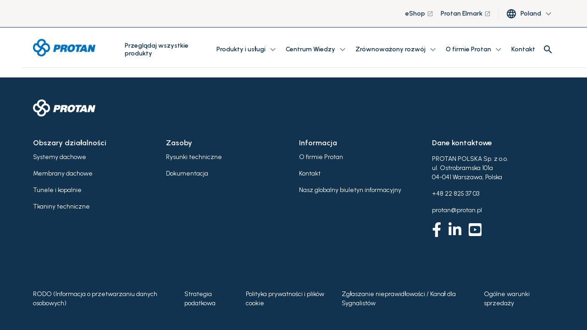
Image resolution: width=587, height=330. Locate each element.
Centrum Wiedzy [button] (317, 49)
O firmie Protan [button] (475, 49)
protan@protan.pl (457, 210)
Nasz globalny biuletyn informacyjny (350, 190)
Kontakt (523, 49)
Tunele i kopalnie (57, 190)
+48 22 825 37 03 (455, 194)
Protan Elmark (466, 13)
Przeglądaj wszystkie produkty (156, 49)
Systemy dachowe (59, 157)
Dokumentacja (187, 173)
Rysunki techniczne (194, 157)
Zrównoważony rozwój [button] (396, 49)
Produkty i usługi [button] (247, 49)
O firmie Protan (321, 157)
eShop (419, 13)
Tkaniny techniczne (61, 206)
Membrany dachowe (63, 173)
